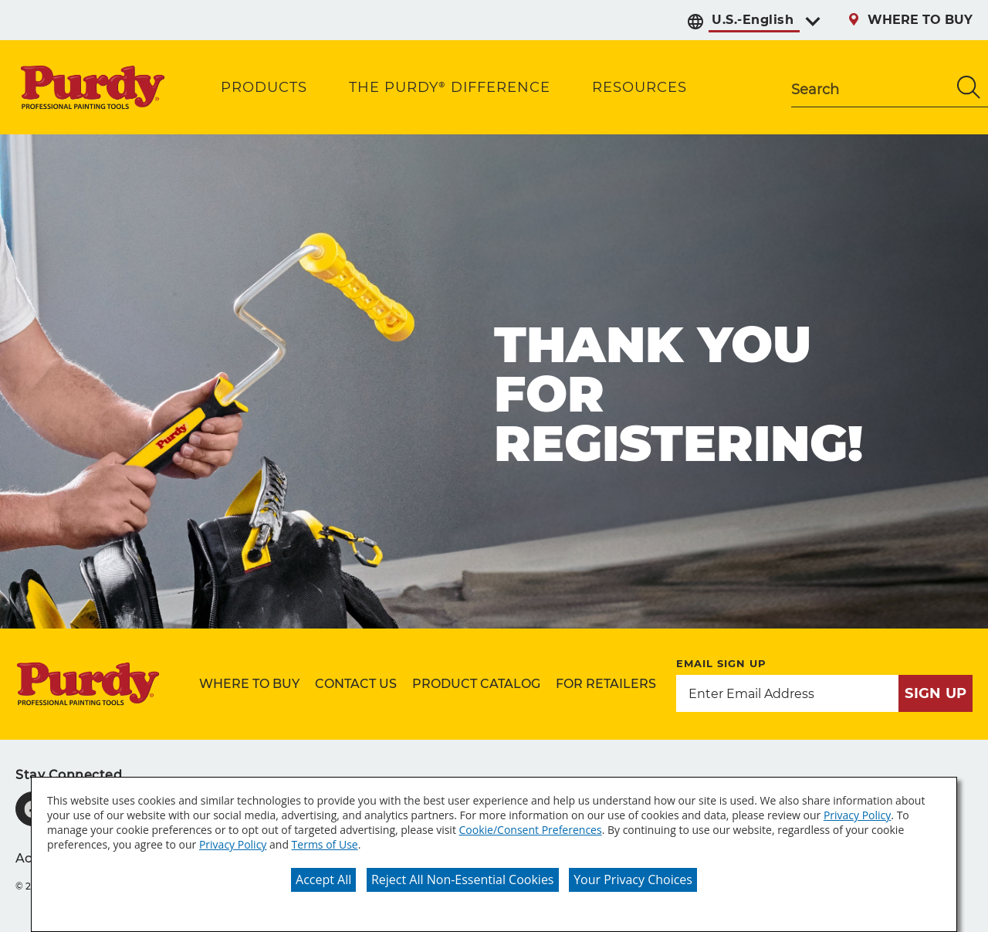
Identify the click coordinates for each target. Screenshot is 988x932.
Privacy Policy (857, 815)
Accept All (323, 879)
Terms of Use (325, 844)
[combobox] (870, 87)
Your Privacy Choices (633, 879)
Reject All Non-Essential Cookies (462, 879)
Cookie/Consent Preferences (530, 829)
